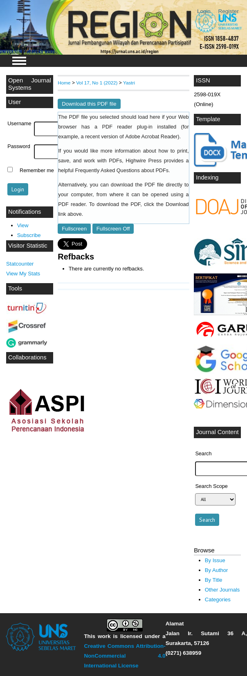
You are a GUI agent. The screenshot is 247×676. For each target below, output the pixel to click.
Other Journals (222, 590)
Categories (218, 599)
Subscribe (29, 235)
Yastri (129, 82)
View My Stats (23, 273)
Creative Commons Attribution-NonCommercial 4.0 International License (124, 656)
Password (18, 146)
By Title (213, 580)
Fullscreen (74, 229)
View (23, 225)
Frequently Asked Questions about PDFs (121, 170)
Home (64, 82)
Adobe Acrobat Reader (151, 137)
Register (228, 11)
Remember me (37, 170)
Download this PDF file (89, 104)
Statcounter (20, 264)
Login (204, 11)
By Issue (215, 560)
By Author (216, 570)
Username (19, 123)
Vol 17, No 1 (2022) (96, 82)
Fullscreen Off (113, 229)
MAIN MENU (19, 61)
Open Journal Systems (29, 84)
